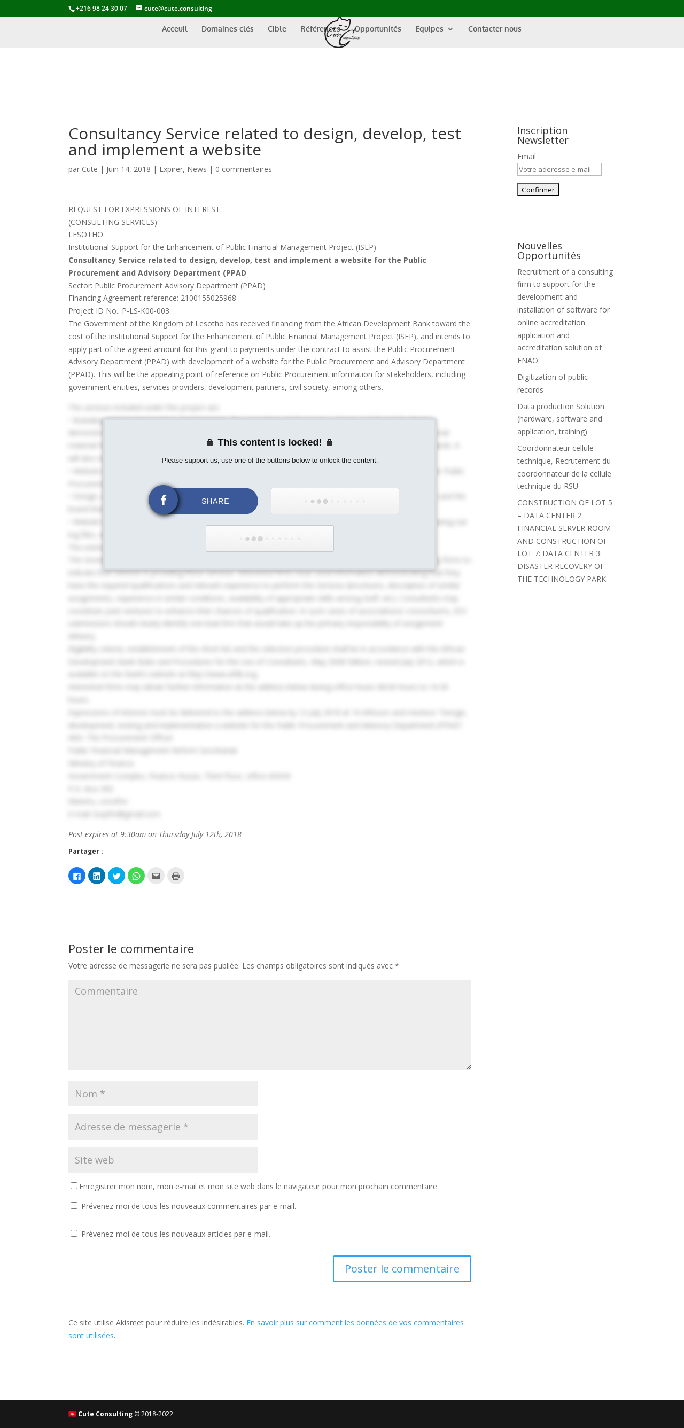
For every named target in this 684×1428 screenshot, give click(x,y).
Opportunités (377, 29)
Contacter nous (495, 29)
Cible (277, 29)
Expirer (171, 169)
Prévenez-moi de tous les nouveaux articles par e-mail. (175, 1234)
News (197, 169)
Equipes (429, 29)
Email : (528, 156)
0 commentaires (243, 169)
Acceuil (175, 29)
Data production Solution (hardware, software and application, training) (560, 419)
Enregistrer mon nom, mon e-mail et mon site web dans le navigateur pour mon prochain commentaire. (259, 1186)
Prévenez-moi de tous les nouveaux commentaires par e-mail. (188, 1206)
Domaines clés (227, 29)
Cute (90, 169)
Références (320, 29)
